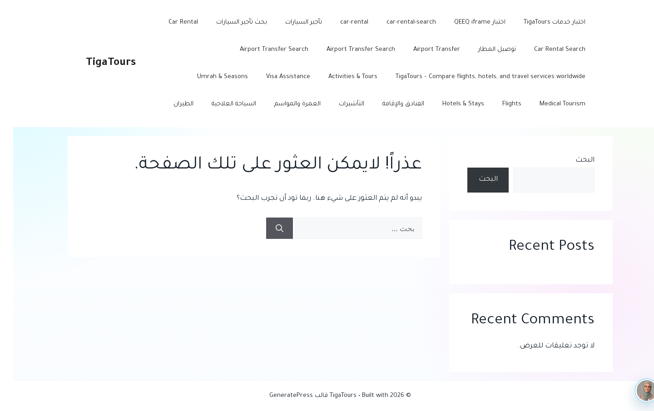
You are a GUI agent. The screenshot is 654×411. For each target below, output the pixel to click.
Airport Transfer (423, 49)
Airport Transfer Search (347, 49)
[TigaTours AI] (633, 390)
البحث (571, 160)
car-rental (341, 22)
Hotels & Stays (450, 104)
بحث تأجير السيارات (228, 22)
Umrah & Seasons (209, 77)
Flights (498, 104)
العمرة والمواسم (284, 104)
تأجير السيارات (290, 22)
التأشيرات (338, 104)
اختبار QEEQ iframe (466, 22)
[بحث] (266, 228)
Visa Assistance (275, 77)
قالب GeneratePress (285, 395)
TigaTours (98, 63)
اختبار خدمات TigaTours (541, 22)
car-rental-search (398, 22)
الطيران (170, 104)
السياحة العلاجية (220, 104)
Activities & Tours (339, 77)
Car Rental (170, 22)
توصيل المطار (484, 49)
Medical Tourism (549, 104)
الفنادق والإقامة (390, 104)
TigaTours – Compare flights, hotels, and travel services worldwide (477, 77)
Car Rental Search (546, 49)
